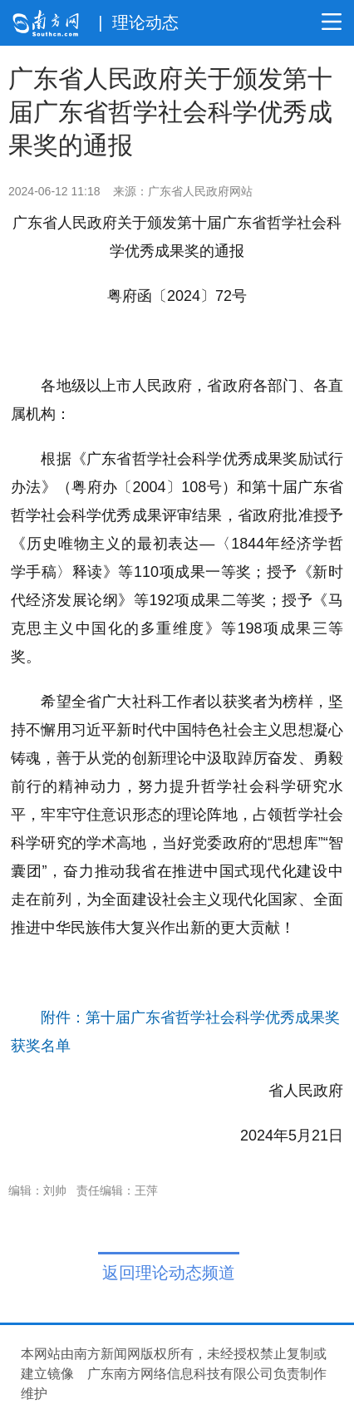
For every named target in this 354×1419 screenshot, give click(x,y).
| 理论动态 (138, 22)
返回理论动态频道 (168, 1273)
